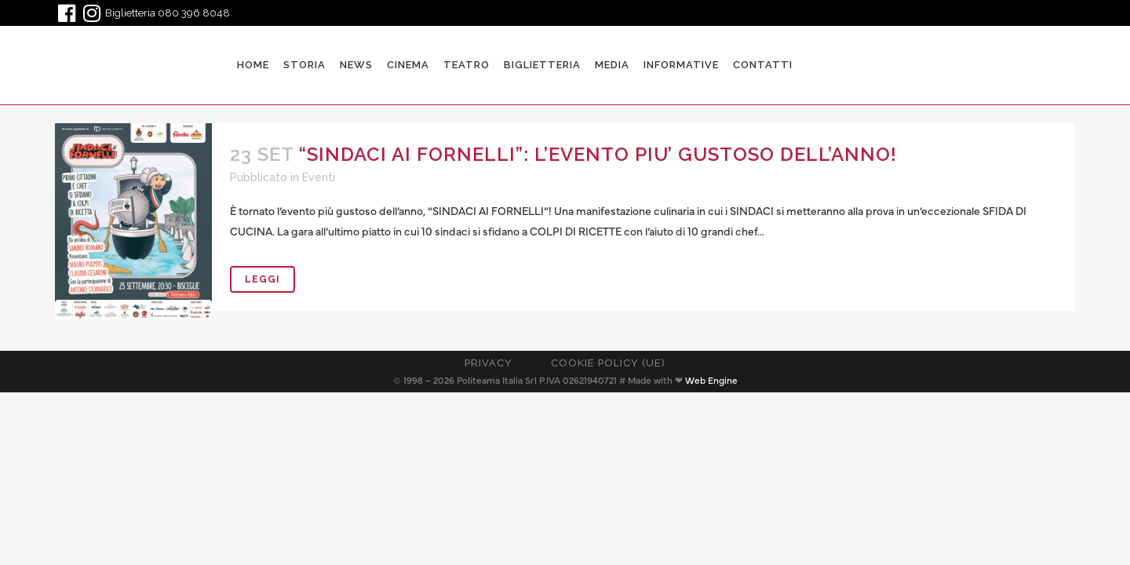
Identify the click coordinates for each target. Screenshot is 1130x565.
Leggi (262, 279)
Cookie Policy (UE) (608, 363)
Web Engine (711, 380)
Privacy (488, 363)
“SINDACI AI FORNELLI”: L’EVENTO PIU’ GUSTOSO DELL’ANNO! (598, 154)
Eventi (318, 177)
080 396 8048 (194, 13)
